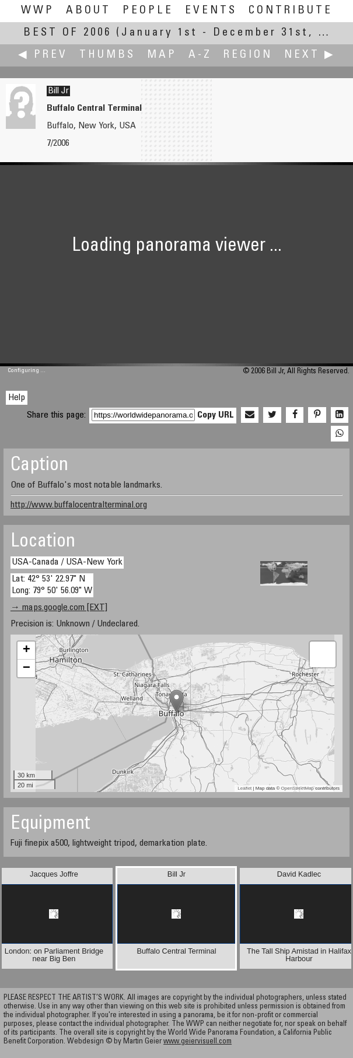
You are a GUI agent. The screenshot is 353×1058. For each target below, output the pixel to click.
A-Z (200, 55)
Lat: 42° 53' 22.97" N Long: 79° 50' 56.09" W (52, 584)
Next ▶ (309, 55)
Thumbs (107, 55)
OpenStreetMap (297, 788)
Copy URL (215, 415)
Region (247, 55)
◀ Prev (43, 55)
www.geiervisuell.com (197, 1042)
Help (16, 397)
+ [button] (26, 650)
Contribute (291, 10)
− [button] (26, 668)
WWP (37, 10)
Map (162, 55)
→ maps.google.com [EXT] (59, 607)
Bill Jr (58, 91)
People (148, 10)
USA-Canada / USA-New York (67, 562)
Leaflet (244, 788)
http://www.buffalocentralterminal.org (79, 505)
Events (211, 10)
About (88, 10)
